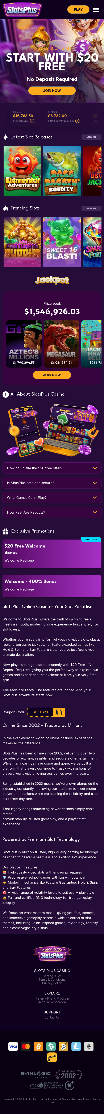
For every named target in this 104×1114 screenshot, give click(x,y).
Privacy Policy (52, 983)
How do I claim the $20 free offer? (35, 468)
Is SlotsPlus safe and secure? (30, 483)
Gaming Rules (52, 976)
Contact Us (52, 1017)
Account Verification (52, 1002)
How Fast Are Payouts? (26, 512)
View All (91, 137)
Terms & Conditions (52, 979)
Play (78, 9)
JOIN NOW (52, 91)
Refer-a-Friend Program (52, 998)
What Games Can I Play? (27, 497)
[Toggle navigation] (95, 9)
